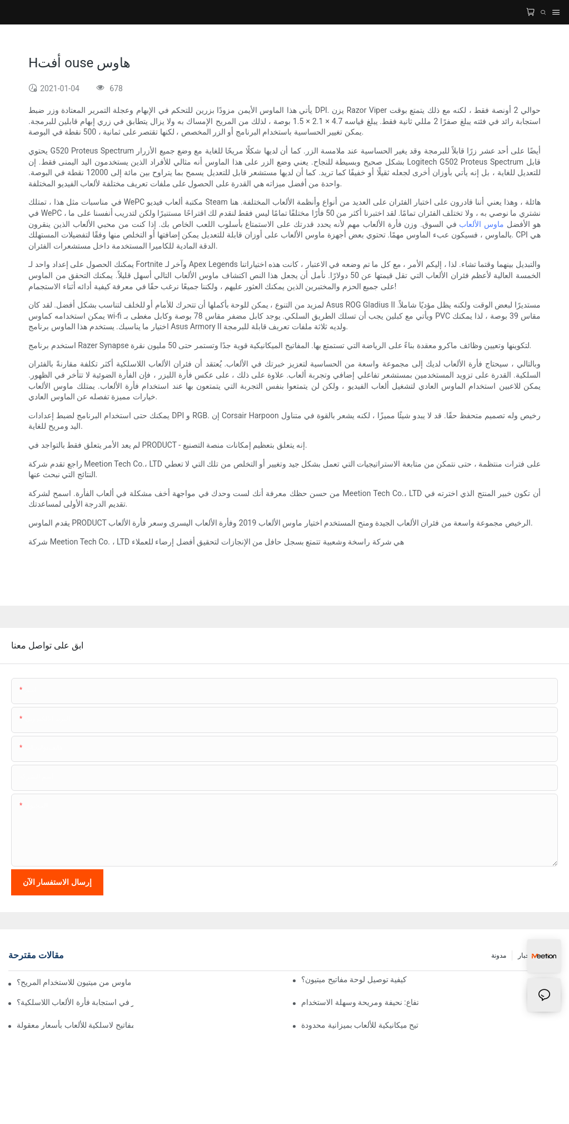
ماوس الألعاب (481, 224)
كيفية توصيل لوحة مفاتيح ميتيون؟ (354, 979)
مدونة (498, 955)
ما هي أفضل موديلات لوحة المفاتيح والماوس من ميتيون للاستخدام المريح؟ (74, 982)
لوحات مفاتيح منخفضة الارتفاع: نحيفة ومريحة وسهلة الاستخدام (359, 1002)
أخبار (524, 955)
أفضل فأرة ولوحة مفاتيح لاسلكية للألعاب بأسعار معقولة (75, 1025)
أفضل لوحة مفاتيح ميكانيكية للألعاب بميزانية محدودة (359, 1025)
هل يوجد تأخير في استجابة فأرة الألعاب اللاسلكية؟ (75, 1002)
